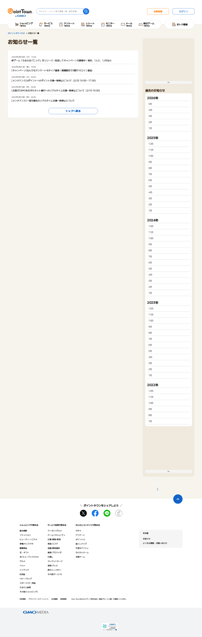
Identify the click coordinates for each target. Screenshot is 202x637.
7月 (150, 174)
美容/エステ (53, 543)
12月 (150, 143)
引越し (50, 556)
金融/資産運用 (54, 548)
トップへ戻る (73, 111)
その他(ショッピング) (29, 591)
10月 (150, 155)
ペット (22, 565)
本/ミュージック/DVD (29, 556)
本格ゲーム (80, 556)
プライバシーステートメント (38, 599)
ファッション (25, 535)
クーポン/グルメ (55, 530)
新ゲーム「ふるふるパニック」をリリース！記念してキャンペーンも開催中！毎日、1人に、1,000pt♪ (62, 60)
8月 (150, 168)
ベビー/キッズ (26, 578)
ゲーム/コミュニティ (56, 535)
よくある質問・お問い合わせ (155, 543)
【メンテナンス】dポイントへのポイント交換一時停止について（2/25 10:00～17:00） (54, 80)
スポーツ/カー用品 (28, 583)
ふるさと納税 (25, 587)
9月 (150, 161)
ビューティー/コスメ (28, 539)
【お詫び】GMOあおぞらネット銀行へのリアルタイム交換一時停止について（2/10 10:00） (56, 90)
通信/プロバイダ (55, 552)
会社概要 (54, 599)
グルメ (22, 561)
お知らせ (146, 538)
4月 (150, 109)
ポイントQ (80, 539)
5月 (150, 103)
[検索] (86, 11)
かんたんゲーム (82, 552)
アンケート (80, 535)
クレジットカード (55, 561)
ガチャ (78, 530)
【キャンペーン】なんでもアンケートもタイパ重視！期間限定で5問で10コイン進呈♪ (52, 70)
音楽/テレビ (53, 565)
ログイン (183, 11)
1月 (150, 128)
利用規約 (23, 599)
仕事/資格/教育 (54, 539)
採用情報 (63, 599)
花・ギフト (24, 552)
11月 (150, 149)
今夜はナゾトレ (82, 548)
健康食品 (23, 548)
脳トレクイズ (81, 543)
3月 (150, 116)
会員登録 (158, 11)
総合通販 (23, 530)
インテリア (24, 569)
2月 (150, 122)
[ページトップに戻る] (178, 499)
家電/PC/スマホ (26, 543)
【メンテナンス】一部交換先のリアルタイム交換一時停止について (43, 100)
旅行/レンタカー (55, 569)
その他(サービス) (55, 574)
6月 (150, 180)
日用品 (22, 574)
